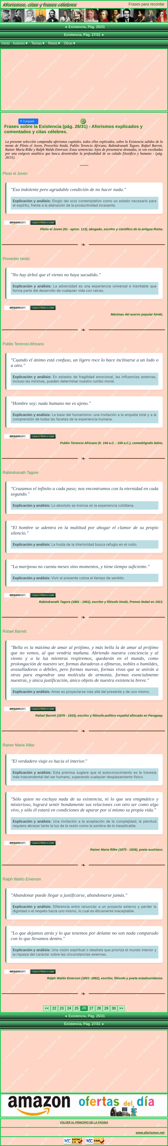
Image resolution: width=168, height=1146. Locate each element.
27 (91, 1008)
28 (99, 1008)
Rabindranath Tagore (20, 472)
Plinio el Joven (15, 173)
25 (77, 1008)
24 (69, 1008)
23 (62, 1008)
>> (121, 1008)
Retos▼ (54, 43)
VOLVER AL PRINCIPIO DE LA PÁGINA (84, 1122)
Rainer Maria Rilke (18, 745)
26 (84, 1008)
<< (47, 1008)
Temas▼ (38, 43)
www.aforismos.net (150, 1132)
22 (54, 1008)
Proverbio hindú (16, 259)
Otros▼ (70, 43)
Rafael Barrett (14, 631)
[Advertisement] (84, 79)
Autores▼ (20, 43)
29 (106, 1008)
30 (114, 1008)
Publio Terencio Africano (23, 344)
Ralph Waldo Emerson (22, 879)
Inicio (6, 43)
